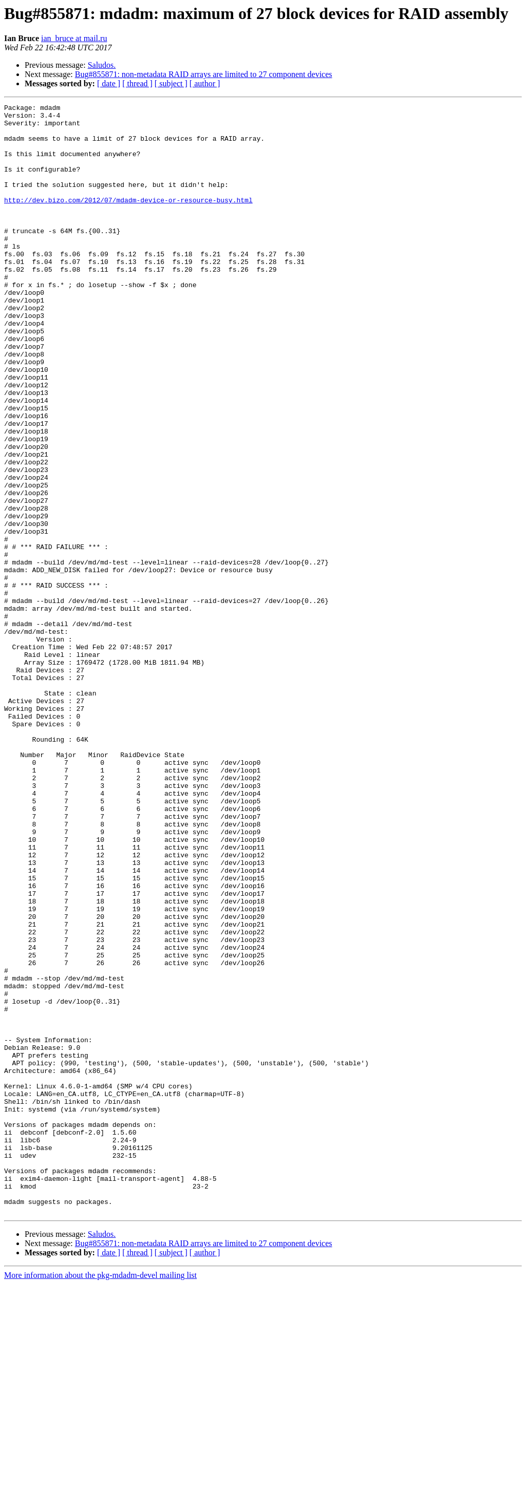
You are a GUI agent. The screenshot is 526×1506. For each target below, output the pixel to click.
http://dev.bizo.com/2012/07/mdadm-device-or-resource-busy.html (128, 219)
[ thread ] (137, 83)
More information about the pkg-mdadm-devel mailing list (100, 1497)
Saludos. (102, 65)
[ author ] (205, 83)
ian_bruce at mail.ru (74, 38)
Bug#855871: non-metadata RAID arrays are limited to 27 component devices (203, 74)
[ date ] (108, 83)
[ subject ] (171, 83)
